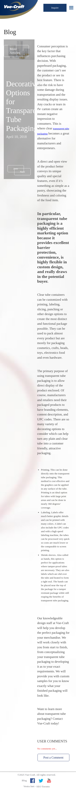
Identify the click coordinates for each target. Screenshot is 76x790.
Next (22, 171)
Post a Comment (53, 757)
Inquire (55, 7)
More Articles (15, 51)
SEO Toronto (43, 786)
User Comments (52, 741)
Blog (24, 780)
